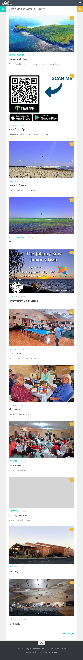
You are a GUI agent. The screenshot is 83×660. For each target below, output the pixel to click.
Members (13, 125)
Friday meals (16, 465)
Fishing (12, 297)
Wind (12, 241)
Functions (13, 511)
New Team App (17, 129)
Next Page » (68, 633)
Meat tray (14, 409)
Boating (12, 55)
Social (11, 349)
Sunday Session (18, 515)
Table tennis (16, 353)
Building (13, 571)
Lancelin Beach (17, 185)
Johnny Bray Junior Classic (23, 300)
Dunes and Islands (19, 59)
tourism (20, 55)
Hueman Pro (52, 652)
